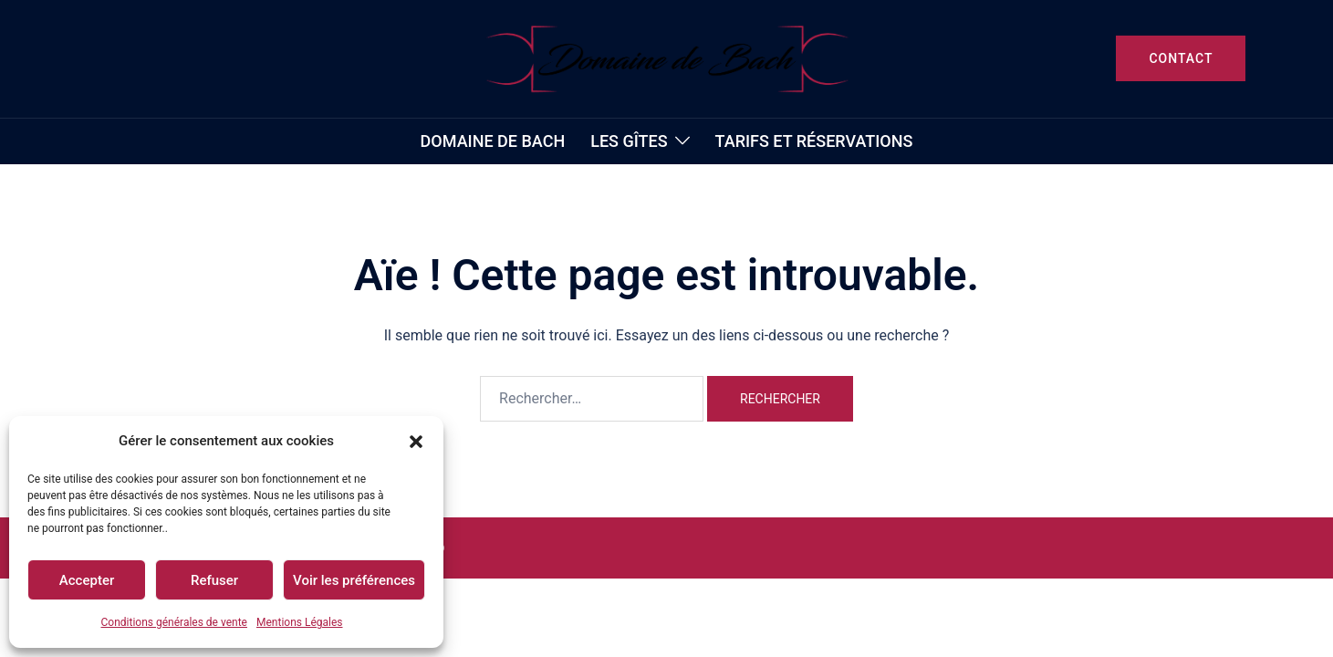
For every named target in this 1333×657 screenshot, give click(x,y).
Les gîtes (628, 141)
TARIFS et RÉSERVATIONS (814, 141)
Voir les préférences (354, 580)
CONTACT (1181, 58)
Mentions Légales (299, 622)
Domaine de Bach (493, 141)
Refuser (214, 580)
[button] (416, 442)
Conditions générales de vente (174, 622)
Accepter (86, 580)
